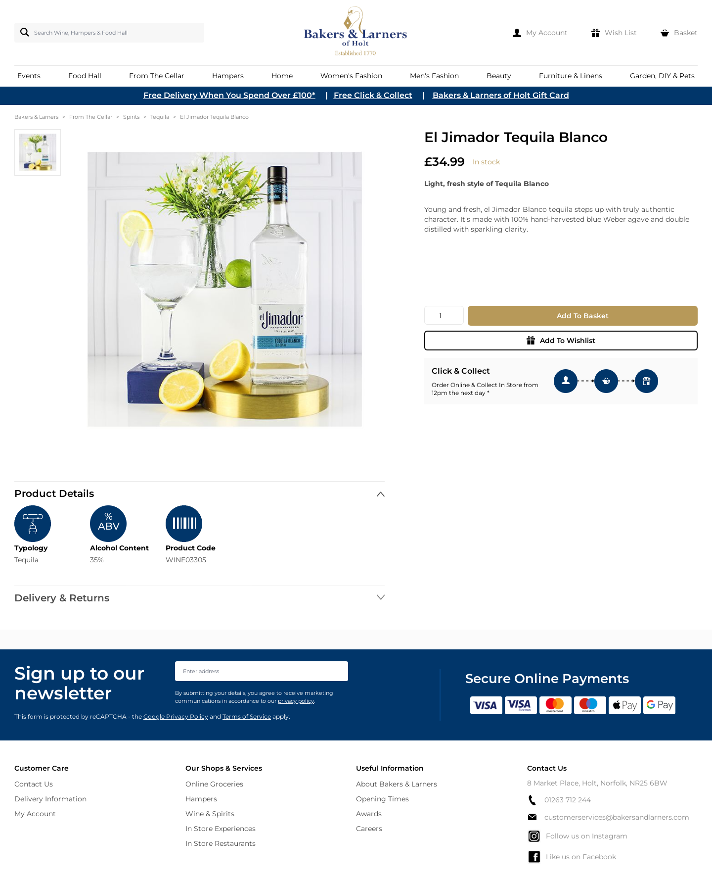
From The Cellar (90, 116)
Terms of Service (246, 716)
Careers (369, 828)
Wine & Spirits (209, 813)
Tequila (159, 116)
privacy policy (296, 700)
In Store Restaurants (220, 843)
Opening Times (382, 798)
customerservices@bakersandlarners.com (608, 817)
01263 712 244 (559, 800)
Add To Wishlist (561, 340)
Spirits (131, 116)
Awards (369, 813)
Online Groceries (214, 784)
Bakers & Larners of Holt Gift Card (501, 95)
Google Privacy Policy (175, 716)
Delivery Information (50, 798)
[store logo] (356, 32)
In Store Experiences (220, 828)
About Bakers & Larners (396, 784)
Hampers (201, 798)
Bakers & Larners (36, 116)
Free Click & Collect (373, 95)
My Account (35, 813)
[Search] (22, 32)
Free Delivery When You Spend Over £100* (229, 95)
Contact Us (33, 784)
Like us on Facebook (571, 857)
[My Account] (540, 33)
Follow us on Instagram (577, 836)
